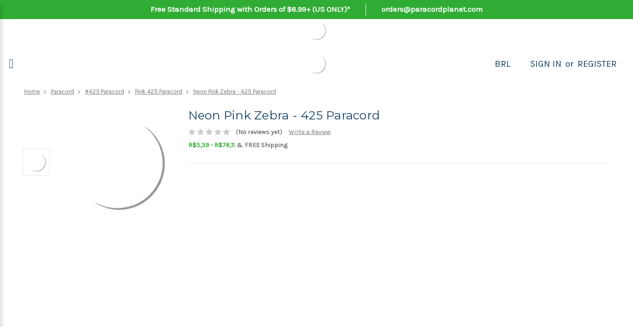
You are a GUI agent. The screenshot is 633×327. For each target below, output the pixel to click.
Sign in (546, 64)
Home (32, 91)
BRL (502, 64)
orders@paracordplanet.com (432, 9)
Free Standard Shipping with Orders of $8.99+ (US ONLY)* (250, 9)
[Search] (520, 64)
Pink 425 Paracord (158, 91)
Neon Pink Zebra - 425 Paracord (234, 91)
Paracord (62, 91)
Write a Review (310, 132)
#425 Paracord (104, 91)
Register (597, 64)
